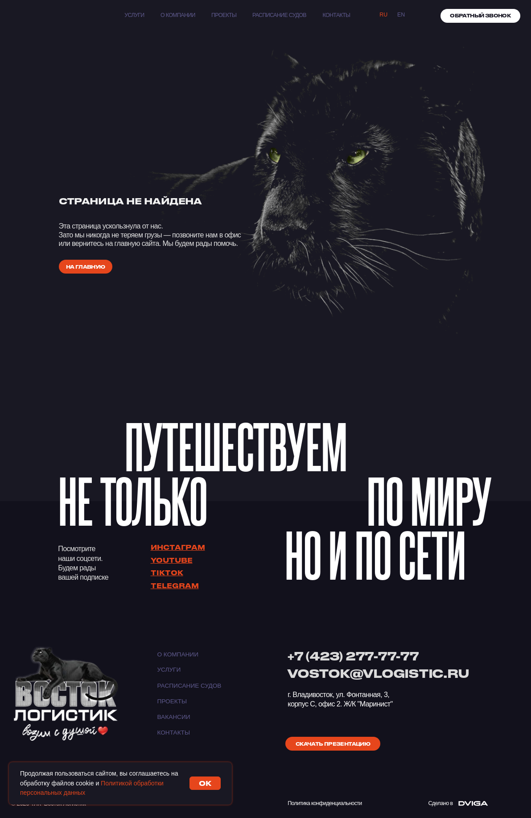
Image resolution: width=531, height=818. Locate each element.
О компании (178, 15)
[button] (480, 16)
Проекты (223, 15)
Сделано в (440, 803)
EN (401, 15)
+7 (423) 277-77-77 (353, 656)
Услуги (134, 15)
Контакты (173, 732)
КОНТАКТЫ (336, 15)
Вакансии (173, 717)
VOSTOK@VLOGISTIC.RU (378, 673)
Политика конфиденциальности (325, 803)
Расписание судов (279, 15)
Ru (383, 15)
